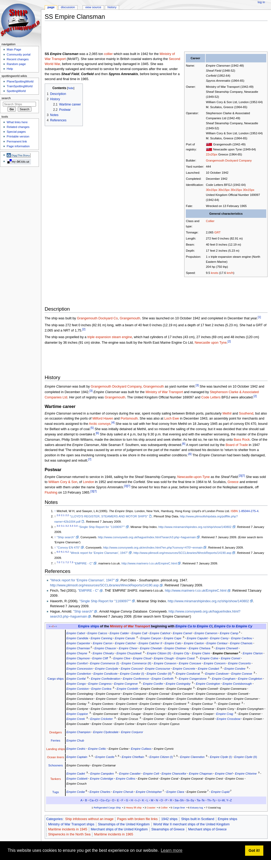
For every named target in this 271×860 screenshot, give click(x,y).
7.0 (58, 562)
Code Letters (211, 397)
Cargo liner (179, 807)
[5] (92, 427)
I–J (137, 800)
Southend (246, 413)
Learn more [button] (171, 850)
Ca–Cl (93, 800)
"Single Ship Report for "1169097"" (101, 526)
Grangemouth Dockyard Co (97, 318)
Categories (54, 819)
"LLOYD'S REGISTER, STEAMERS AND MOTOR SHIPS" (109, 516)
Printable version (18, 136)
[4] (113, 422)
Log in (261, 2)
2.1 (63, 515)
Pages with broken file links (137, 819)
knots (214, 272)
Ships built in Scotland (197, 819)
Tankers (55, 778)
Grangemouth (130, 318)
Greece (233, 482)
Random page (16, 64)
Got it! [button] (254, 850)
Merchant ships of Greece (207, 829)
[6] (97, 433)
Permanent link (17, 141)
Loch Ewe (171, 418)
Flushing (51, 493)
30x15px (211, 189)
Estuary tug (196, 807)
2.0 (58, 515)
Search (6, 98)
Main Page (14, 49)
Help (10, 68)
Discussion (68, 7)
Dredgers (55, 732)
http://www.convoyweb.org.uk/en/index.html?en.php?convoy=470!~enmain (153, 547)
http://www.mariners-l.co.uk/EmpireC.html (149, 563)
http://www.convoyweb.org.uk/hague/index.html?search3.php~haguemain (147, 537)
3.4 (76, 525)
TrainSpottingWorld (19, 86)
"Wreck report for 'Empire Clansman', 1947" (99, 552)
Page (51, 7)
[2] (83, 329)
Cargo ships (55, 678)
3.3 (71, 525)
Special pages (16, 131)
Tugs (55, 792)
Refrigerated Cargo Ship (107, 807)
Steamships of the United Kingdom (124, 824)
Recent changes (18, 59)
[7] (89, 459)
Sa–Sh (179, 800)
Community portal (18, 54)
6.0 (58, 551)
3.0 (58, 525)
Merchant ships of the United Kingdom (119, 829)
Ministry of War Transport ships (71, 824)
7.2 (67, 562)
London (88, 482)
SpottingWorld (16, 91)
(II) (159, 653)
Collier (210, 221)
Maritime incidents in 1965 (113, 834)
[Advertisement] (141, 37)
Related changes (18, 126)
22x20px (211, 154)
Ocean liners (55, 757)
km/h (230, 272)
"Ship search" (66, 537)
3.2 (67, 525)
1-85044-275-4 (249, 511)
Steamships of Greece (168, 829)
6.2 (67, 551)
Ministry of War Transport (164, 392)
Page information (18, 146)
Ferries (55, 740)
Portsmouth (129, 418)
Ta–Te (201, 800)
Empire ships (88, 626)
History (111, 7)
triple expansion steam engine (109, 337)
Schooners (55, 765)
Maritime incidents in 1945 (67, 829)
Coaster (151, 807)
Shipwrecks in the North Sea (69, 834)
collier (108, 54)
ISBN (234, 511)
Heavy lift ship (134, 807)
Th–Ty (211, 800)
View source (93, 7)
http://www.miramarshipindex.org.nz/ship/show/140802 (195, 526)
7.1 (63, 562)
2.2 (67, 515)
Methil (227, 413)
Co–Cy (105, 800)
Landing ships (55, 749)
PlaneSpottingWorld (20, 81)
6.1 (63, 551)
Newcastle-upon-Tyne (193, 477)
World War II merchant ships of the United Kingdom (191, 824)
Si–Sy (190, 800)
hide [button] (70, 88)
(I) (104, 663)
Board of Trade (237, 445)
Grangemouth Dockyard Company (229, 160)
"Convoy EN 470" (68, 547)
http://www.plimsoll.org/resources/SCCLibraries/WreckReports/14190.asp (183, 552)
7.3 (71, 562)
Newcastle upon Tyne (211, 342)
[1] (259, 317)
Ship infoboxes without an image (89, 819)
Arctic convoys (100, 424)
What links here (17, 122)
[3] (197, 385)
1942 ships (169, 819)
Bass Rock (242, 440)
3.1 (63, 525)
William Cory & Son (62, 482)
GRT (217, 232)
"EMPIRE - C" (83, 563)
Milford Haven (102, 418)
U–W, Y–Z (225, 800)
